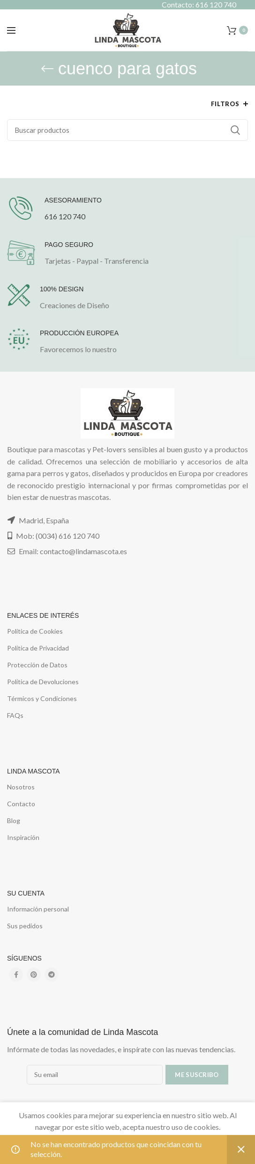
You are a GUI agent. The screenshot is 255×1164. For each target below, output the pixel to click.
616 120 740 (65, 216)
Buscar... (235, 130)
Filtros (225, 104)
